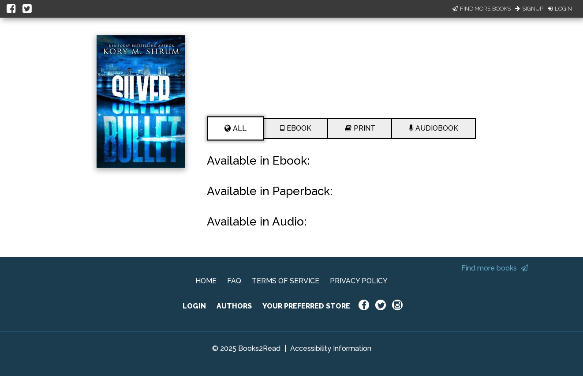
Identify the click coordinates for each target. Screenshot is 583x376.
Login (560, 8)
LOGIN (194, 306)
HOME (206, 281)
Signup (529, 8)
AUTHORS (234, 306)
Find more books (494, 268)
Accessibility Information (330, 348)
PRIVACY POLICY (359, 281)
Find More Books (481, 8)
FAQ (234, 281)
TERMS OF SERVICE (285, 281)
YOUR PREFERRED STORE (306, 306)
